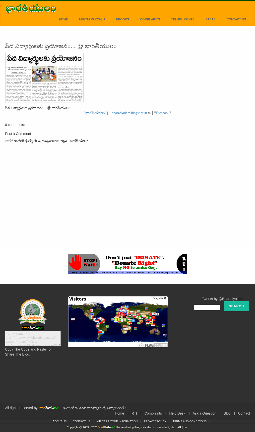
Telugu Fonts (182, 19)
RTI (134, 413)
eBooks (122, 19)
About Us (59, 421)
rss (186, 427)
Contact (244, 413)
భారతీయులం (95, 113)
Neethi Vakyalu (92, 19)
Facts (210, 19)
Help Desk (177, 413)
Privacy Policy (155, 421)
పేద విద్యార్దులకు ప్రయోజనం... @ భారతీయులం (61, 46)
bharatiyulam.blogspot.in (129, 113)
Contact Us (236, 19)
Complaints (150, 19)
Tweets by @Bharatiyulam (222, 299)
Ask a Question (204, 413)
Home (63, 19)
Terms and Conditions (189, 421)
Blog (227, 413)
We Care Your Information (117, 421)
